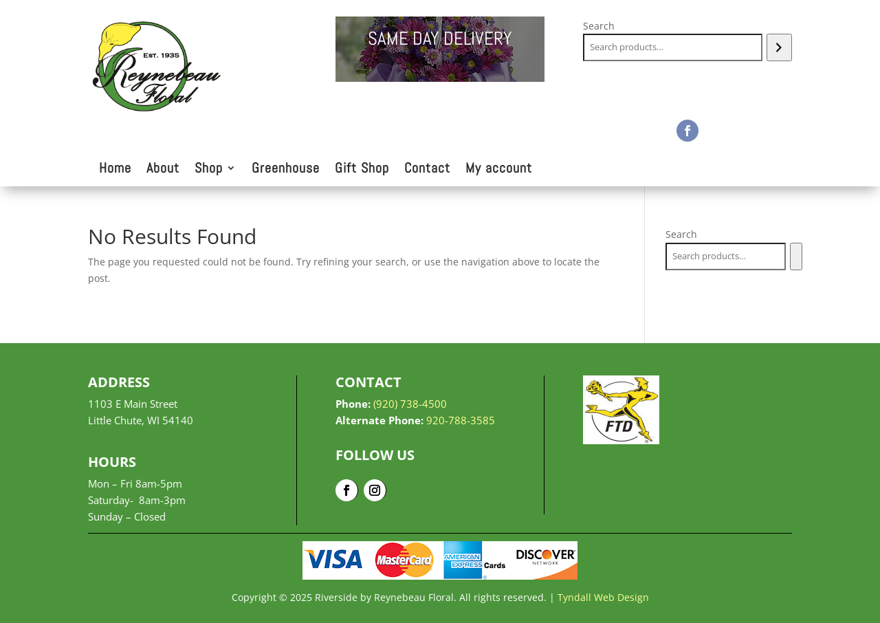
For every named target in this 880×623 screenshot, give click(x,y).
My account (498, 170)
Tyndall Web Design (603, 597)
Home (115, 170)
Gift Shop (362, 170)
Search (599, 25)
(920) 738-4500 (410, 404)
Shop (209, 170)
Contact (427, 170)
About (162, 170)
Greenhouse (286, 170)
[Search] (779, 47)
